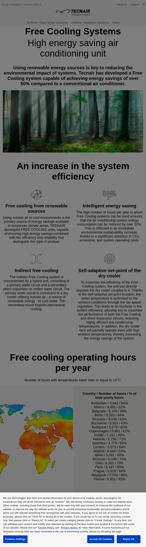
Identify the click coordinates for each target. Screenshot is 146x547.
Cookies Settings (15, 539)
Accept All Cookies (100, 539)
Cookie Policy (46, 527)
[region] (73, 519)
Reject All (128, 539)
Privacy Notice (69, 527)
